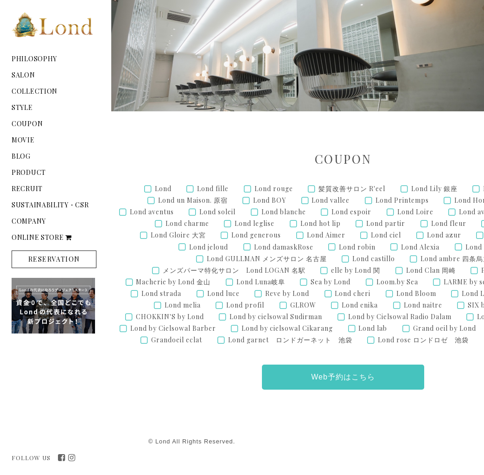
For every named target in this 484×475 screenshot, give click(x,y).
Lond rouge (274, 188)
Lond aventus (152, 211)
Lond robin (357, 247)
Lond (163, 188)
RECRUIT (27, 188)
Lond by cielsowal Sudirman (275, 316)
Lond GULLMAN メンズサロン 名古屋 (267, 258)
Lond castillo (373, 258)
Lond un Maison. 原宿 (193, 200)
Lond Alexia (420, 247)
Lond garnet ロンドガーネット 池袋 (290, 339)
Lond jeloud (208, 247)
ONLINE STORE (42, 237)
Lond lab (372, 328)
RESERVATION (54, 259)
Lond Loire (415, 211)
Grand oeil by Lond (444, 328)
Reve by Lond (287, 293)
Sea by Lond (330, 281)
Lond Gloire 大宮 (178, 235)
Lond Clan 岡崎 (431, 270)
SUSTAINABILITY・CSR (50, 204)
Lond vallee (331, 200)
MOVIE (23, 139)
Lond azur (444, 235)
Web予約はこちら (343, 377)
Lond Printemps (402, 200)
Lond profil (245, 305)
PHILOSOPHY (34, 58)
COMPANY (29, 221)
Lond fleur (448, 223)
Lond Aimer (326, 235)
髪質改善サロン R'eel (351, 188)
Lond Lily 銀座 (434, 188)
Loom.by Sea (397, 281)
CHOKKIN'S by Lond (170, 316)
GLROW (303, 305)
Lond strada (161, 293)
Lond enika (360, 305)
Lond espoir (351, 211)
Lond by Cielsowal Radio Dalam (400, 316)
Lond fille (213, 188)
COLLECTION (34, 91)
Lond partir (385, 223)
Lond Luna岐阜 (260, 281)
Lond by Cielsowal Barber (173, 328)
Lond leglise (254, 223)
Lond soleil (217, 211)
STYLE (22, 107)
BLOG (21, 156)
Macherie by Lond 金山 (173, 281)
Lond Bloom (416, 293)
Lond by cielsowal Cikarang (287, 328)
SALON (23, 75)
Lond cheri (352, 293)
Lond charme (187, 223)
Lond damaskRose (283, 247)
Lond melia (183, 305)
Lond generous (256, 235)
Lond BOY (269, 200)
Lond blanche (283, 211)
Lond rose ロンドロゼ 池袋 (423, 339)
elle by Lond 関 (355, 270)
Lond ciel (386, 235)
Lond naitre (423, 305)
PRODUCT (29, 172)
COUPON (27, 123)
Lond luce (223, 293)
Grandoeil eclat (176, 339)
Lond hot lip (320, 223)
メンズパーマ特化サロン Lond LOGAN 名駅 (234, 270)
